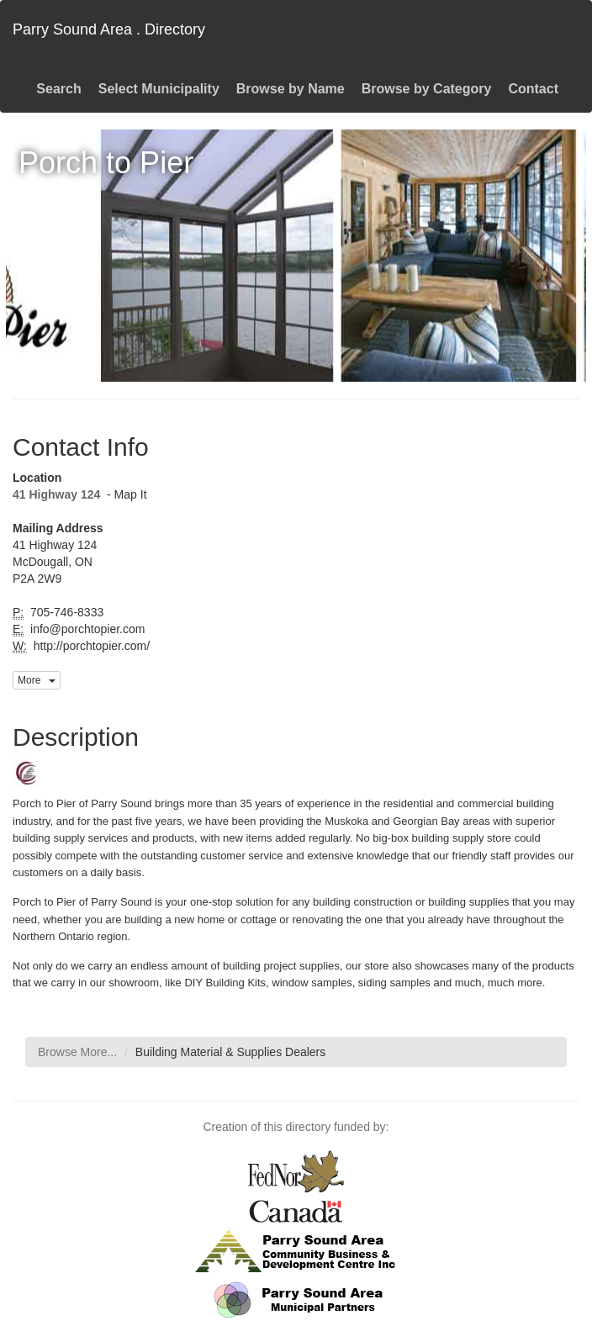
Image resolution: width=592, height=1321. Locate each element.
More (37, 680)
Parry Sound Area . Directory (109, 29)
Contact (533, 89)
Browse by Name (290, 89)
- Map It (124, 494)
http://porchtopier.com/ (90, 646)
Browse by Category (427, 89)
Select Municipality (158, 89)
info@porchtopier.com (86, 629)
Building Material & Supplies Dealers (230, 1052)
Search (58, 89)
